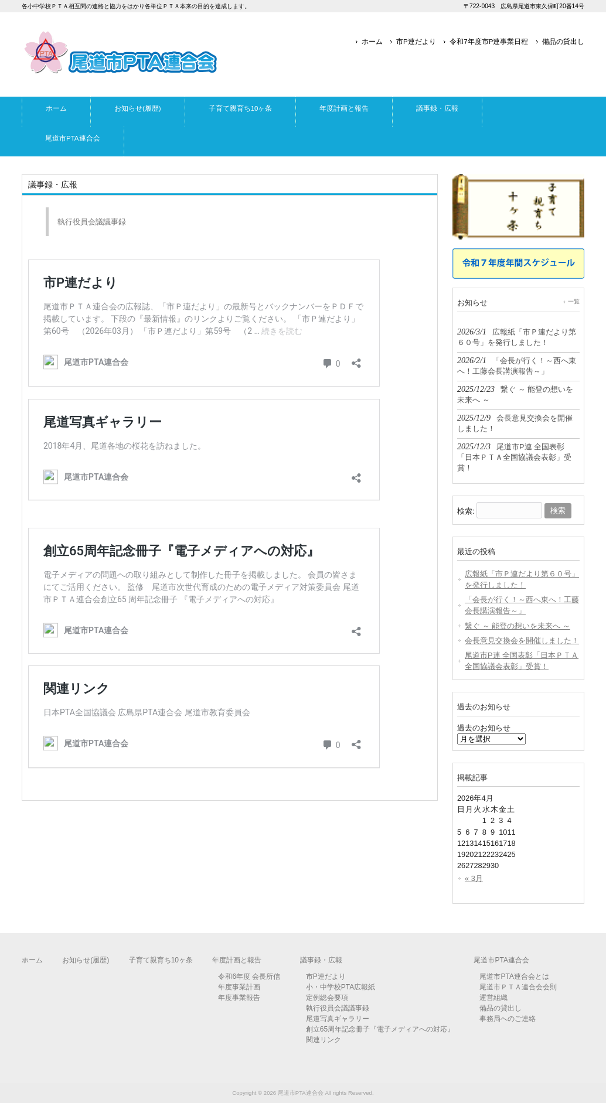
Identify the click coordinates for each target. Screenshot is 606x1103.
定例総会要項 (327, 997)
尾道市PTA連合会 (501, 960)
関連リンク (323, 1040)
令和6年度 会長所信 (249, 976)
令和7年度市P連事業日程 (489, 41)
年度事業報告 (239, 997)
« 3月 (474, 878)
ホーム (372, 41)
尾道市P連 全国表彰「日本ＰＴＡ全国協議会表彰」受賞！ (521, 661)
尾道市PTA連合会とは (514, 976)
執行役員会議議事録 (91, 221)
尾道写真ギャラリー (337, 1019)
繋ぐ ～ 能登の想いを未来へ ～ (517, 625)
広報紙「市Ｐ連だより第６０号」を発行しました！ (522, 579)
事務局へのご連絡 (507, 1019)
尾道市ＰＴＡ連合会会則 (518, 987)
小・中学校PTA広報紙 (340, 987)
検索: (466, 510)
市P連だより (416, 41)
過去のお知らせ (483, 727)
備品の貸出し (563, 41)
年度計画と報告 (236, 960)
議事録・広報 (321, 960)
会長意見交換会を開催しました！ (522, 640)
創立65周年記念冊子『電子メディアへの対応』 (380, 1029)
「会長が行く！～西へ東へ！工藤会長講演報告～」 (522, 605)
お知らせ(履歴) (85, 960)
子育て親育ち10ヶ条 (161, 960)
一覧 (574, 301)
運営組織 (493, 997)
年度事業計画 (239, 987)
